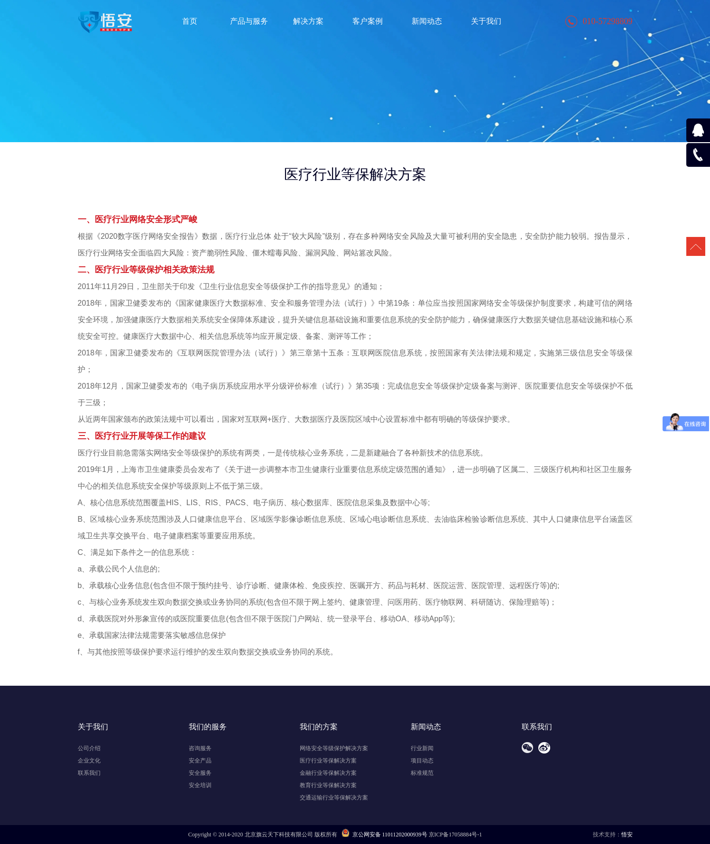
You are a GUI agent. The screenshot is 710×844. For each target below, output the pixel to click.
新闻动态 (427, 21)
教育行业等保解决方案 (328, 785)
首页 (189, 21)
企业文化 (89, 760)
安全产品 (200, 760)
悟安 (627, 834)
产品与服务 (249, 21)
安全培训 (200, 785)
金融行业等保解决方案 (328, 773)
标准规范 (422, 773)
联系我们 (89, 773)
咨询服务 (200, 748)
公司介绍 (89, 748)
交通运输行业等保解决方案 (334, 797)
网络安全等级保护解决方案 (334, 748)
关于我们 (486, 21)
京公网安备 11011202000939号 (384, 834)
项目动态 (422, 760)
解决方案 (308, 21)
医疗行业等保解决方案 (328, 760)
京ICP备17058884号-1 (455, 834)
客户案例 (367, 21)
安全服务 (200, 773)
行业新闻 (422, 748)
